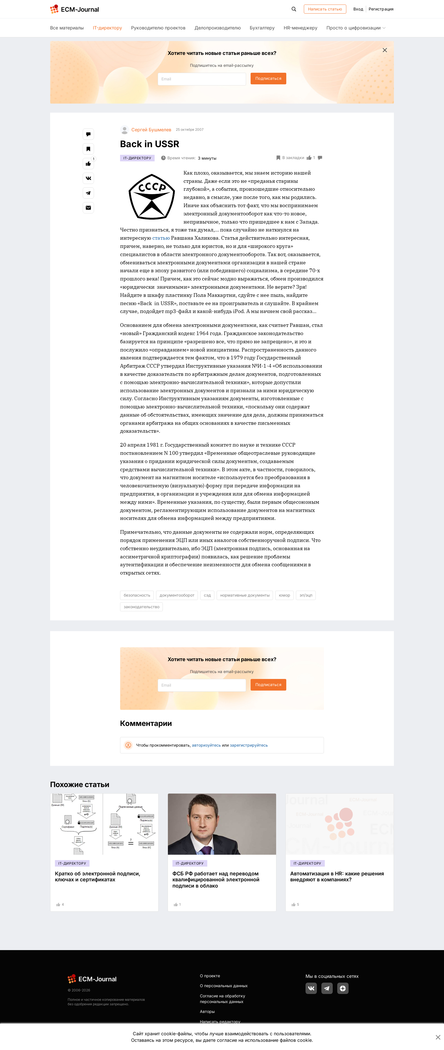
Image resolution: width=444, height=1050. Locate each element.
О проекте (210, 975)
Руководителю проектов (158, 28)
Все (67, 28)
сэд (207, 595)
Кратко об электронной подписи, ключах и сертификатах (97, 877)
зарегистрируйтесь (249, 745)
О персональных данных (224, 985)
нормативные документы (245, 595)
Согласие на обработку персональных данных (222, 998)
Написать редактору (220, 1021)
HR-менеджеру (300, 28)
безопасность (137, 595)
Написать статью (325, 9)
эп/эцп (306, 595)
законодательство (141, 606)
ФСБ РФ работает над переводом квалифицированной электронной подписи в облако (215, 880)
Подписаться (268, 78)
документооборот (177, 595)
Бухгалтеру (262, 28)
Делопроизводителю (218, 28)
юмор (284, 595)
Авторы (207, 1011)
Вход (358, 9)
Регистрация (381, 9)
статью (161, 238)
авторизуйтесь (206, 745)
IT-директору (107, 28)
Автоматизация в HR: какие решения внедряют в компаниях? (337, 877)
